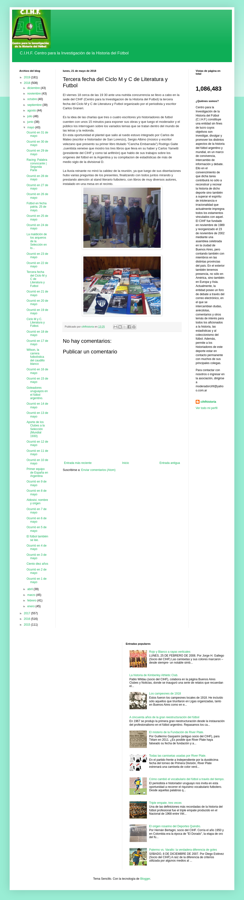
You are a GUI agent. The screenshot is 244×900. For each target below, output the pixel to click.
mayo (31, 127)
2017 (27, 613)
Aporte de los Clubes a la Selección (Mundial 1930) (36, 429)
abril (30, 589)
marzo (31, 595)
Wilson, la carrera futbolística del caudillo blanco (36, 357)
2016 (27, 619)
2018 (27, 83)
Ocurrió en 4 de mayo (37, 547)
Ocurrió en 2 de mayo (37, 571)
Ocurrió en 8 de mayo (37, 492)
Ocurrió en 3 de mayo (37, 556)
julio (30, 116)
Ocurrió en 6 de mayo (37, 520)
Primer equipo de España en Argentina (37, 472)
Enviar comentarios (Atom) (98, 470)
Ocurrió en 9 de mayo (37, 483)
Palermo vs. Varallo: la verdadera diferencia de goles (183, 849)
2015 (27, 624)
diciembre (34, 88)
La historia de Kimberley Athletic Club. (153, 675)
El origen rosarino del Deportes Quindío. (175, 826)
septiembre (35, 105)
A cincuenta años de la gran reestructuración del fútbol (164, 717)
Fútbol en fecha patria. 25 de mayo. (37, 207)
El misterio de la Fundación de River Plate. (176, 732)
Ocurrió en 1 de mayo (37, 580)
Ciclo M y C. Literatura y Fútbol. (36, 322)
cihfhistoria (208, 401)
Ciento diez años (37, 563)
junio (30, 122)
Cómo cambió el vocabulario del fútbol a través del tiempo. (186, 779)
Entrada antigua (169, 463)
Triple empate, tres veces (165, 803)
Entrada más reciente (78, 463)
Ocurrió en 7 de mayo (37, 510)
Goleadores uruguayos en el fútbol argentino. (37, 393)
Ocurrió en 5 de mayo (37, 529)
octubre (32, 99)
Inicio (125, 463)
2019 (27, 77)
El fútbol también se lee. (37, 538)
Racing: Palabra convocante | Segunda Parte (37, 165)
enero (31, 606)
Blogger (145, 878)
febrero (32, 600)
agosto (32, 110)
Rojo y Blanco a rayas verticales (169, 651)
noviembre (34, 93)
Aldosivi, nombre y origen (37, 501)
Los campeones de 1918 (165, 693)
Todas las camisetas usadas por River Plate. (177, 755)
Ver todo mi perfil (206, 408)
